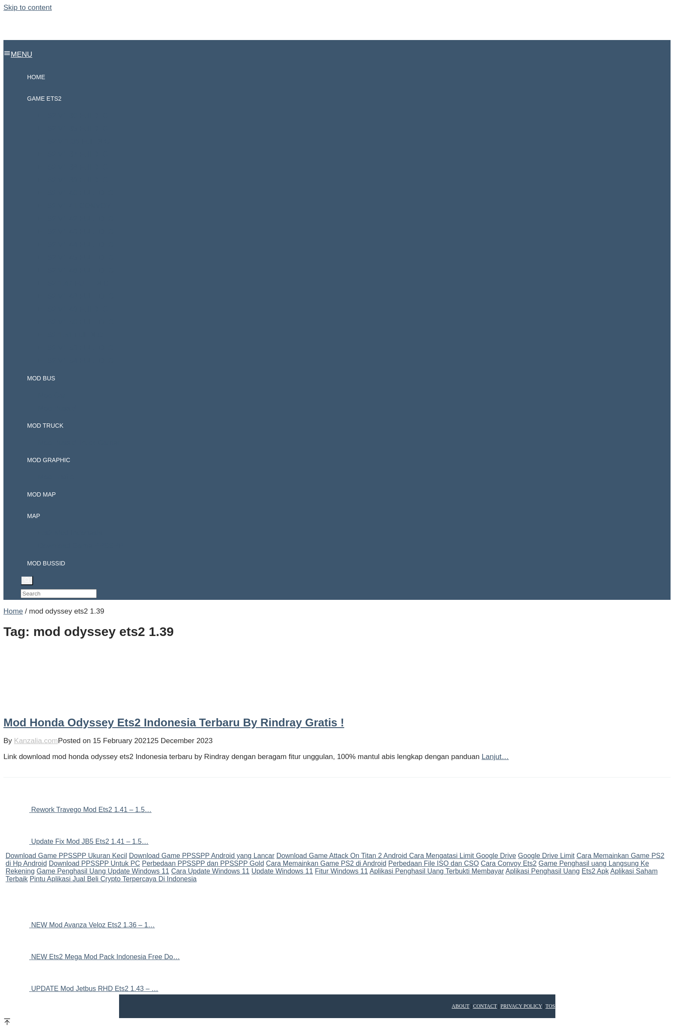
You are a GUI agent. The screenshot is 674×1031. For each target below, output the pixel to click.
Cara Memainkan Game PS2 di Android (326, 863)
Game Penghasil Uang (72, 871)
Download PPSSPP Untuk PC (94, 863)
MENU (17, 54)
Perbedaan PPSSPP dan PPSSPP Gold (203, 863)
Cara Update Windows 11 (210, 871)
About (460, 1006)
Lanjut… (495, 757)
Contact (485, 1006)
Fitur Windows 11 (341, 871)
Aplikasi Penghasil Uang (543, 871)
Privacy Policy (521, 1006)
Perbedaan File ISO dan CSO (433, 863)
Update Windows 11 (138, 871)
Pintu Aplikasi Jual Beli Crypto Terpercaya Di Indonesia (113, 879)
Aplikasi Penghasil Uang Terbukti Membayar (437, 871)
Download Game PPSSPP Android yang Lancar (202, 855)
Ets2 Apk (595, 871)
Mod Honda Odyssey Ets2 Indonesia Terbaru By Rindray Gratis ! (173, 722)
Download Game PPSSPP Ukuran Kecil (66, 855)
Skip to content (27, 7)
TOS (550, 1006)
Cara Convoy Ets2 (509, 863)
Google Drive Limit (546, 855)
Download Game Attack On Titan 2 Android (342, 855)
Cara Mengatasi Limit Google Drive (462, 855)
